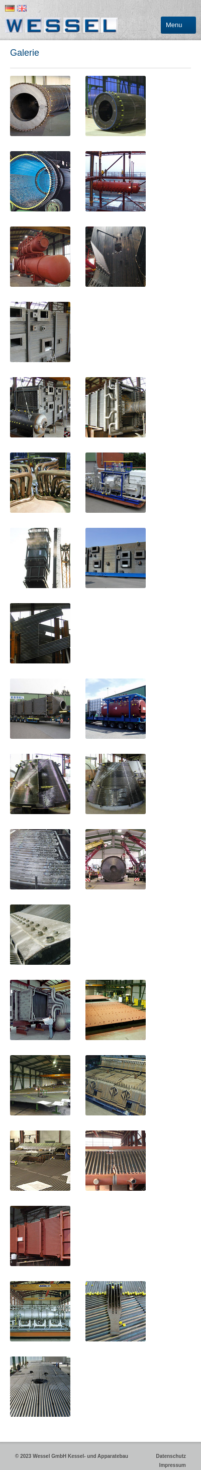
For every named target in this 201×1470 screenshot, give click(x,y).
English (22, 8)
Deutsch (10, 8)
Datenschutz (169, 1456)
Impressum (171, 1465)
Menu (174, 25)
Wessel (62, 25)
